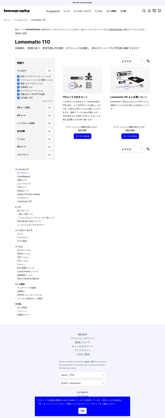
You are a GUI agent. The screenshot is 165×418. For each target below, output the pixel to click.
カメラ (20, 234)
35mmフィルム (24, 253)
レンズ (66, 11)
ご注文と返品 (82, 354)
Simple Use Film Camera (28, 194)
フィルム (98, 11)
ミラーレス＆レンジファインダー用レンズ (35, 217)
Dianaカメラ (23, 191)
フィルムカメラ (53, 11)
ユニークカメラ (24, 183)
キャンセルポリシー (82, 346)
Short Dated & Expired (28, 278)
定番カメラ (22, 180)
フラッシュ (22, 311)
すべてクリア (48, 101)
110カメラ (21, 187)
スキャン (21, 264)
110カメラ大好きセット (75, 97)
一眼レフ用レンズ (25, 214)
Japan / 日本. (21, 33)
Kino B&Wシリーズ (25, 268)
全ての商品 (22, 241)
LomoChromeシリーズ (27, 271)
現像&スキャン (23, 314)
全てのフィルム (24, 250)
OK (82, 410)
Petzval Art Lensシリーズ (29, 221)
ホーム (7, 20)
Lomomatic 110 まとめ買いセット (128, 97)
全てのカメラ (23, 173)
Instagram (82, 392)
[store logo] (16, 10)
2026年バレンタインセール (29, 295)
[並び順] (132, 61)
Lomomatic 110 (24, 201)
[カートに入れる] (82, 136)
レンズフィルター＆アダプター (30, 225)
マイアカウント (82, 350)
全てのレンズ (23, 210)
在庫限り (21, 291)
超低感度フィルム (25, 275)
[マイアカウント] (149, 10)
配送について (82, 342)
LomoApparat (23, 176)
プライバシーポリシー (82, 338)
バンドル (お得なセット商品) (29, 298)
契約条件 (82, 334)
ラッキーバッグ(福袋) (26, 288)
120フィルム (22, 257)
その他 (123, 11)
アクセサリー (23, 198)
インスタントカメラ (82, 11)
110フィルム (22, 261)
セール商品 (111, 11)
